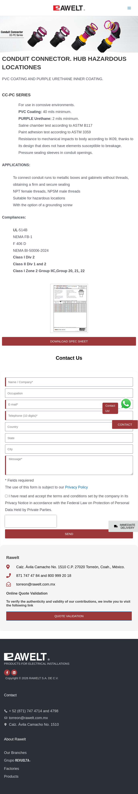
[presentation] (30, 521)
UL (15, 230)
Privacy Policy (76, 487)
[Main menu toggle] (129, 8)
